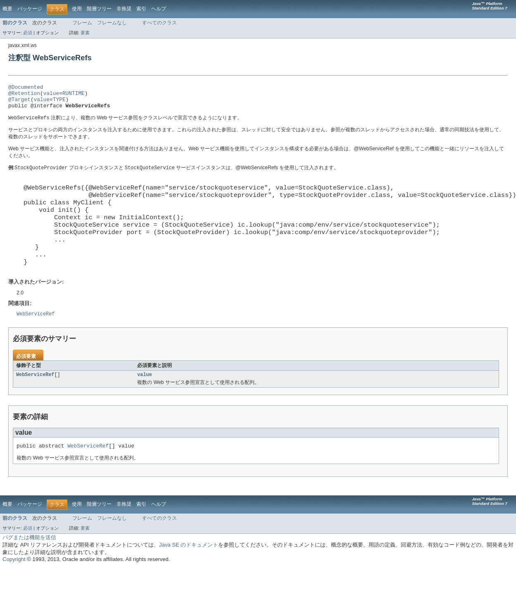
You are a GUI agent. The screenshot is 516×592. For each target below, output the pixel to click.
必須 (27, 32)
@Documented (25, 88)
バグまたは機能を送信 (29, 562)
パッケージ (29, 9)
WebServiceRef (35, 398)
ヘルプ (158, 9)
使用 (77, 9)
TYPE (59, 103)
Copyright (14, 584)
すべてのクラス (159, 23)
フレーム (82, 23)
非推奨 (124, 9)
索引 (141, 9)
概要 (7, 9)
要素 (85, 32)
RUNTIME (73, 95)
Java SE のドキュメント (188, 569)
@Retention (24, 95)
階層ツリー (99, 9)
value (51, 95)
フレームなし (112, 23)
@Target (19, 103)
